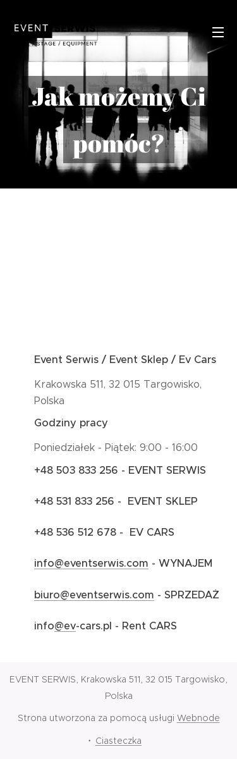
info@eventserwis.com (91, 563)
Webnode (198, 718)
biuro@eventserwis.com (94, 594)
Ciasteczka (118, 740)
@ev (65, 625)
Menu (218, 32)
